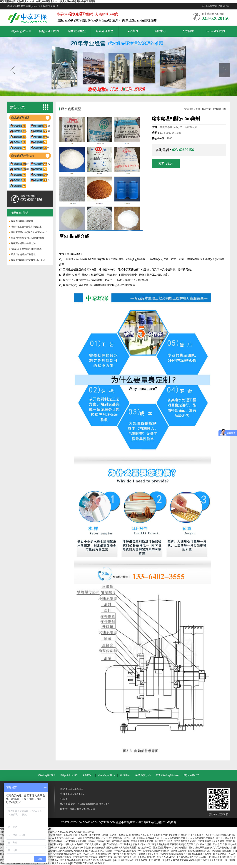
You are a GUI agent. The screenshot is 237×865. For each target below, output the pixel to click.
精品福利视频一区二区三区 (81, 854)
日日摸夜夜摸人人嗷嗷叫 (67, 847)
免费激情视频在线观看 (60, 857)
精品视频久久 (181, 854)
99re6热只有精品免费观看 (150, 850)
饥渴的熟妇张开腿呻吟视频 (169, 844)
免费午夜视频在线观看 (175, 850)
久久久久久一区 (200, 835)
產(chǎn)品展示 (106, 775)
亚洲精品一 (71, 838)
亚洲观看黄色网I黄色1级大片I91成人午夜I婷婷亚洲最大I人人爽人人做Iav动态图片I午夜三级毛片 (47, 1)
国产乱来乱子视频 (198, 847)
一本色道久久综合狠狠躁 (93, 847)
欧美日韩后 (182, 847)
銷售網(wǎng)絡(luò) (167, 775)
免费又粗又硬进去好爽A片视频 (181, 860)
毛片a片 (103, 838)
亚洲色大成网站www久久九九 (49, 838)
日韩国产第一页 (157, 860)
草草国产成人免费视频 (125, 850)
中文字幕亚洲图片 (164, 841)
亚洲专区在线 (81, 835)
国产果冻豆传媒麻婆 (70, 860)
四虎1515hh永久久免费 (200, 854)
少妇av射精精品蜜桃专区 (48, 844)
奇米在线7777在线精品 (99, 841)
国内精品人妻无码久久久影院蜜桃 (148, 835)
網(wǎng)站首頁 (47, 775)
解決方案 (206, 109)
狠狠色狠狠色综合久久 (199, 850)
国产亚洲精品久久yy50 (125, 857)
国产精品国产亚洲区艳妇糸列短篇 (88, 863)
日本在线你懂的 (54, 835)
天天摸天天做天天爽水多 (72, 850)
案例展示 (125, 775)
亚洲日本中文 (168, 847)
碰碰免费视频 (166, 854)
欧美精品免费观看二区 (148, 838)
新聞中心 (88, 775)
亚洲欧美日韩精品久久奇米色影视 (131, 860)
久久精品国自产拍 (147, 857)
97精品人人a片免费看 (73, 844)
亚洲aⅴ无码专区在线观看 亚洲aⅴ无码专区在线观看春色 (188, 838)
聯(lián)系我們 (191, 775)
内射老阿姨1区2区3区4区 (178, 835)
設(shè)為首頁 (209, 6)
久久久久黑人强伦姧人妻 (220, 847)
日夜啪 (105, 835)
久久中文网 (95, 835)
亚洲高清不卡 (143, 854)
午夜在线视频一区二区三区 (122, 838)
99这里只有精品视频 (120, 835)
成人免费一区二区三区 (149, 847)
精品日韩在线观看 (54, 841)
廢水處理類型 (219, 109)
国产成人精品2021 (94, 844)
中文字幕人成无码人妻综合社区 (97, 860)
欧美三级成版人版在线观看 (198, 844)
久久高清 (68, 835)
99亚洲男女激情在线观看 (85, 857)
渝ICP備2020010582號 (82, 809)
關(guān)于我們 (69, 775)
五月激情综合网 (104, 854)
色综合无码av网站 (166, 857)
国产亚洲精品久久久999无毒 (218, 857)
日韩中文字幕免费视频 (142, 841)
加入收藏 (224, 6)
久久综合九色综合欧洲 (55, 854)
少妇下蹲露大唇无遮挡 (75, 841)
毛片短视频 (107, 850)
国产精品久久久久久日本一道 (213, 860)
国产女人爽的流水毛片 (124, 854)
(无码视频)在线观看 (221, 850)
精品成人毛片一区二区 (143, 844)
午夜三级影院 (216, 835)
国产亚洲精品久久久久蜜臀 (211, 841)
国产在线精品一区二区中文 (117, 844)
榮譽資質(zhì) (143, 775)
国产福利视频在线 (120, 841)
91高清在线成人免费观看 (22, 863)
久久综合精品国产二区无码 (189, 857)
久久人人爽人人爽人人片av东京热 (53, 863)
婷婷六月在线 (106, 857)
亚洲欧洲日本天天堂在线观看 (121, 847)
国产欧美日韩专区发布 (185, 841)
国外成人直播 (93, 850)
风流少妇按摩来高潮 (88, 838)
